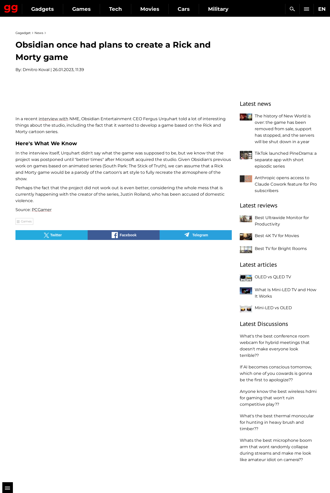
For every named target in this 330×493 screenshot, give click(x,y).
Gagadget (34, 7)
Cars (231, 9)
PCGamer (42, 331)
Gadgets (90, 9)
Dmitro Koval (36, 69)
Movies (197, 9)
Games (129, 9)
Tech (162, 9)
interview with (53, 240)
